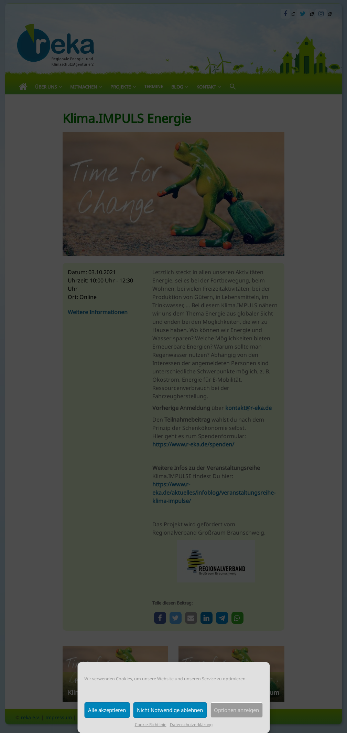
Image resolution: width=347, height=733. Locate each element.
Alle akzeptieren (107, 709)
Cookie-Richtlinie (150, 724)
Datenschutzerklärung (191, 724)
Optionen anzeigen (236, 709)
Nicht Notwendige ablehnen (170, 709)
